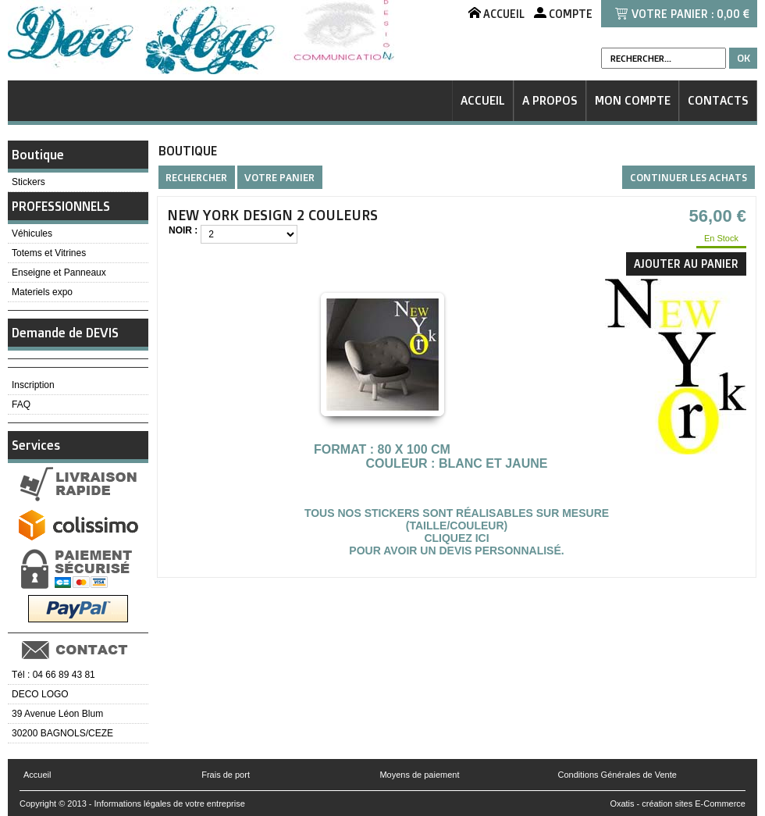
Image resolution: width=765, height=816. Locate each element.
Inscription (33, 384)
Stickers (28, 181)
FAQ (21, 404)
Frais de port (225, 774)
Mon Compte (633, 100)
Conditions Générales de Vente (617, 774)
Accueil (483, 100)
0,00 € (733, 13)
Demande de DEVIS (65, 332)
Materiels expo (42, 292)
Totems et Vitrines (49, 253)
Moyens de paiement (419, 774)
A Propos (550, 100)
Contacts (718, 100)
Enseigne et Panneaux (59, 272)
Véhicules (32, 233)
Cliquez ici (456, 538)
